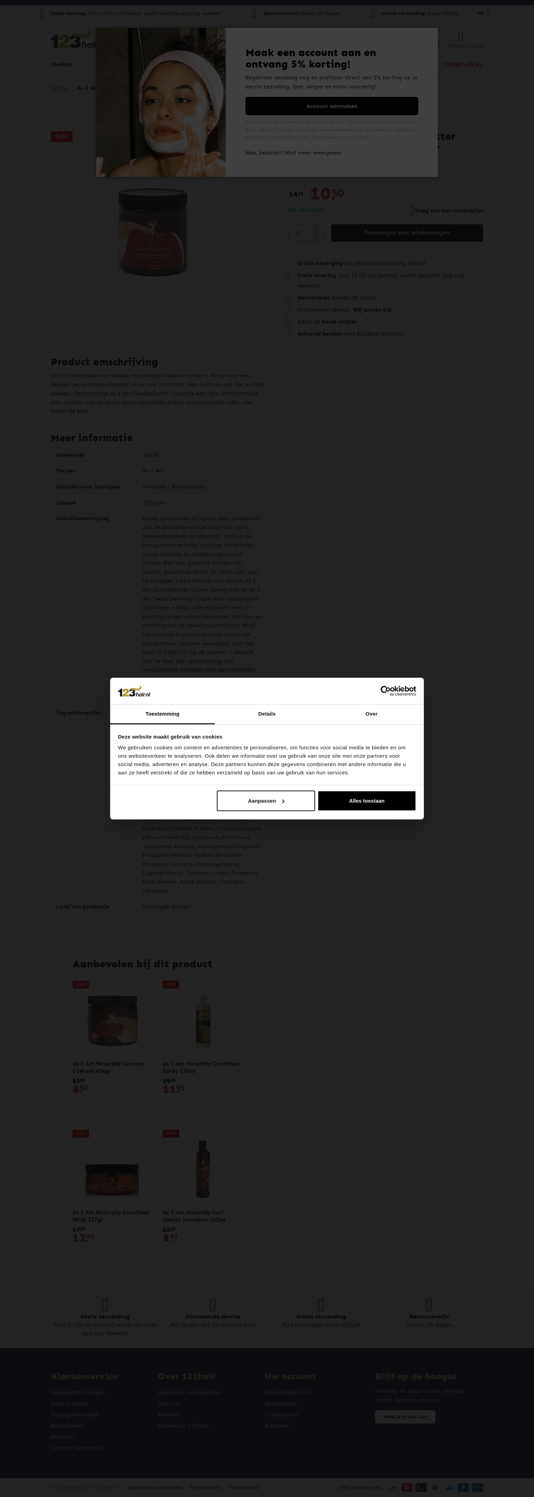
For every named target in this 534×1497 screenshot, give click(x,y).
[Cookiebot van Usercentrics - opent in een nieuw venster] (385, 691)
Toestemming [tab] (162, 714)
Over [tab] (372, 714)
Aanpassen (266, 801)
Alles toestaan (367, 801)
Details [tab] (267, 714)
